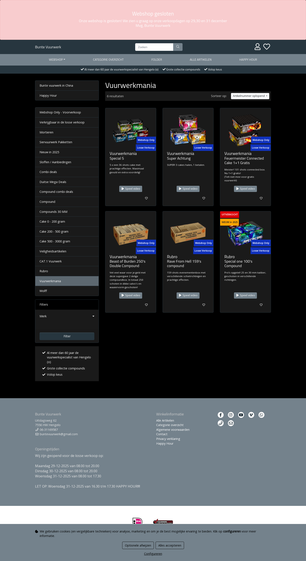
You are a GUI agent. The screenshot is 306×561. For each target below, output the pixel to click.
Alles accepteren (169, 545)
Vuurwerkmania (50, 281)
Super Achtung (179, 158)
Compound (47, 202)
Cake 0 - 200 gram (52, 221)
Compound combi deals (56, 192)
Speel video (130, 188)
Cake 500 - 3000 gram (55, 241)
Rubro (44, 271)
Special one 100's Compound (238, 263)
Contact (161, 434)
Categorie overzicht (108, 59)
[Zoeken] (154, 47)
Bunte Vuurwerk (48, 47)
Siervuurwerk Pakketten (56, 142)
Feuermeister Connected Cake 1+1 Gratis (244, 160)
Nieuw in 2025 (49, 152)
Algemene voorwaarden (173, 430)
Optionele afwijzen (138, 545)
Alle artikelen (201, 59)
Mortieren (46, 132)
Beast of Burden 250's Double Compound (127, 263)
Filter (67, 336)
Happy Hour (248, 59)
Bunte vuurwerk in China (56, 85)
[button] (67, 316)
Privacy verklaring (168, 439)
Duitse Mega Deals (53, 182)
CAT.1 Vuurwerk (51, 261)
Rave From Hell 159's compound (184, 263)
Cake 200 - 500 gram (54, 231)
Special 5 (117, 158)
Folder (156, 59)
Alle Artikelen (165, 420)
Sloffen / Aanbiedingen (55, 162)
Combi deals (48, 172)
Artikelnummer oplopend (249, 96)
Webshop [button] (56, 59)
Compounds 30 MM (53, 212)
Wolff (43, 291)
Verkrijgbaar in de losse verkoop (62, 122)
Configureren (153, 554)
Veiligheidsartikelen (53, 251)
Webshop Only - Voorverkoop (60, 112)
